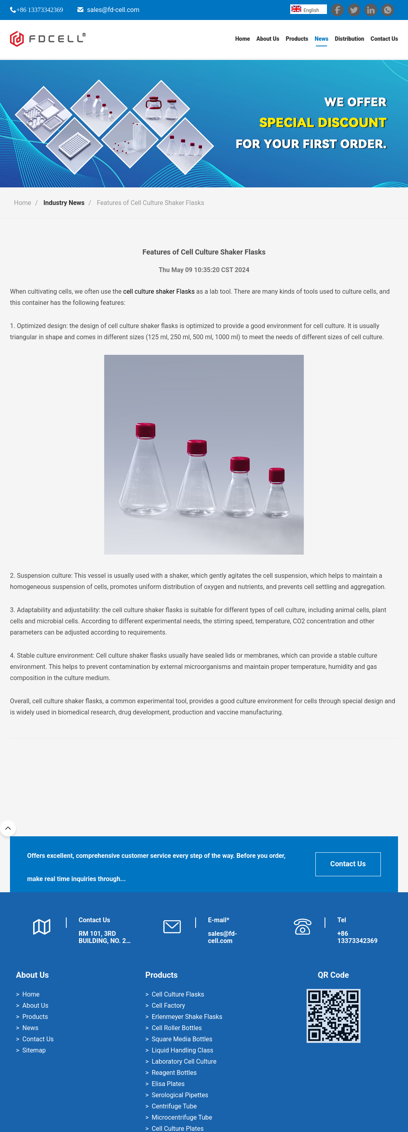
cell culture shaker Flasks (159, 291)
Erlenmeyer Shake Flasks (187, 1017)
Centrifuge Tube (174, 1106)
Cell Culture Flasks (178, 994)
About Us (267, 40)
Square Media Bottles (182, 1039)
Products (296, 40)
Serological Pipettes (180, 1095)
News (321, 40)
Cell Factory (168, 1005)
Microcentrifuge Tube (182, 1117)
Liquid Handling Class (182, 1050)
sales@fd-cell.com (113, 10)
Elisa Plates (168, 1084)
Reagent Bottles (174, 1072)
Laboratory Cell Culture (184, 1061)
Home (241, 40)
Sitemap (34, 1050)
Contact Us (384, 40)
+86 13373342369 (39, 9)
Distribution (349, 40)
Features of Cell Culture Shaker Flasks (150, 203)
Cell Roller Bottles (177, 1028)
